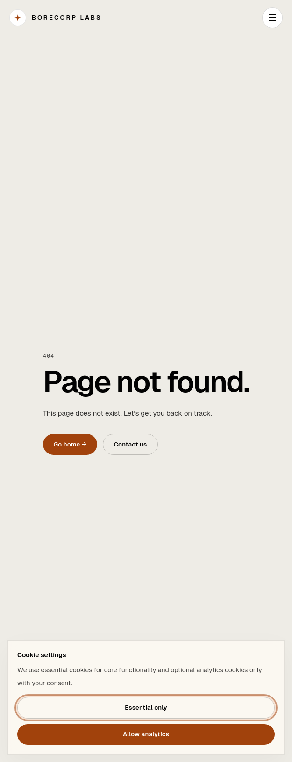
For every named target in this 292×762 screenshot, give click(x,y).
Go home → (69, 444)
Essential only (146, 708)
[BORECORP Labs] (55, 17)
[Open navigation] (272, 17)
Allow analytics (146, 734)
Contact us (130, 444)
